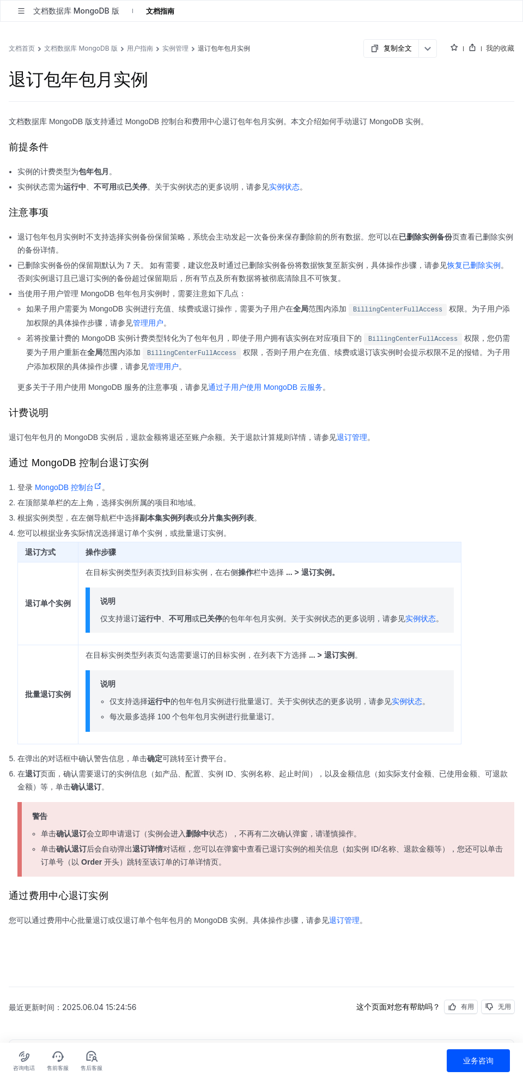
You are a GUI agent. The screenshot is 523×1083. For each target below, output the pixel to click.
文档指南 (160, 11)
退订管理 (352, 437)
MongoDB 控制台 (68, 487)
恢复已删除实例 (474, 265)
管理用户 (148, 323)
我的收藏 (500, 48)
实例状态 (284, 186)
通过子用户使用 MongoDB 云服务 (265, 387)
